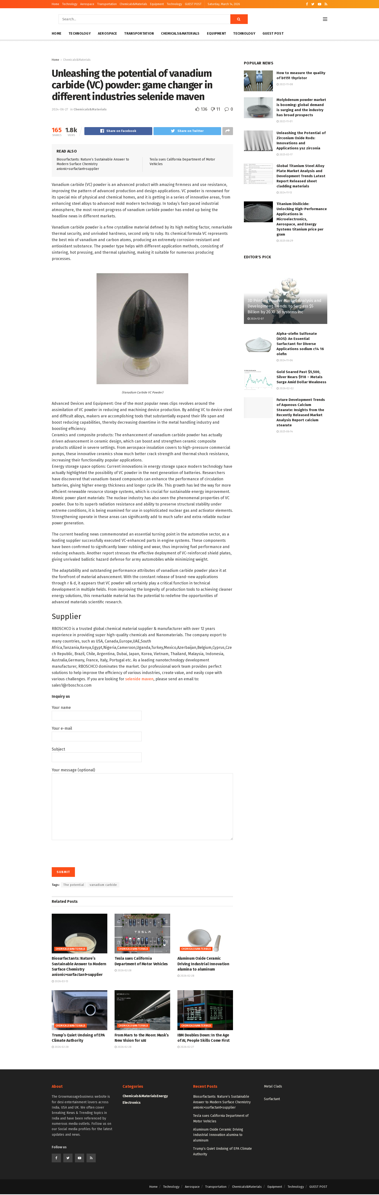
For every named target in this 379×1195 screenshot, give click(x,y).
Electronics (132, 1103)
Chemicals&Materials (133, 4)
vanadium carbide (103, 885)
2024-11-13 (284, 192)
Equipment (157, 4)
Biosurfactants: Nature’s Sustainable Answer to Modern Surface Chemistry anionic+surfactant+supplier (93, 165)
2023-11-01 (284, 121)
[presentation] (88, 852)
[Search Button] (239, 19)
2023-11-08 (285, 84)
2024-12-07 (256, 318)
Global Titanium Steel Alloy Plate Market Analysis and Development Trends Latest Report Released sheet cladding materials (301, 176)
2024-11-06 (285, 360)
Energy (162, 1097)
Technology (69, 4)
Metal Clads (273, 1087)
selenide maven (139, 679)
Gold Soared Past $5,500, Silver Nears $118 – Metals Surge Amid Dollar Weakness (301, 377)
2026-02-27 (185, 1047)
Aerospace (87, 4)
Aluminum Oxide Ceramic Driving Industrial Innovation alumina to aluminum (203, 964)
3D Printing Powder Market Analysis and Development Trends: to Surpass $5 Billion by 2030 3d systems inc (284, 306)
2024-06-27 (60, 109)
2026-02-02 (285, 388)
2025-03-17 (284, 154)
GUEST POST (193, 4)
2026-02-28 (123, 971)
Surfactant (272, 1100)
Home (55, 4)
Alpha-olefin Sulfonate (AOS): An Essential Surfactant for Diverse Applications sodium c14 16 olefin (300, 343)
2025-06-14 (285, 431)
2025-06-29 (285, 240)
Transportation (107, 4)
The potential (73, 885)
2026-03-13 (60, 982)
